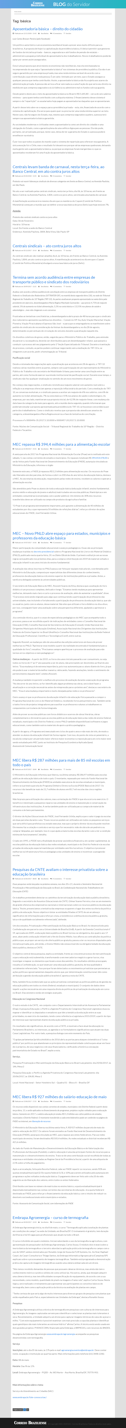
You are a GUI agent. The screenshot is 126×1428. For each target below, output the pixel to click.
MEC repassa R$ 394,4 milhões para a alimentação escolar (61, 444)
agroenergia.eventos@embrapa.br (77, 1350)
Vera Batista (44, 33)
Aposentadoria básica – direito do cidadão (48, 28)
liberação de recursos (41, 1121)
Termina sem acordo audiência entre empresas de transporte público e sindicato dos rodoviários (54, 279)
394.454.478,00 (99, 458)
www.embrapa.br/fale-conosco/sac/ (30, 1397)
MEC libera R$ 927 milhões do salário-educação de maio (60, 1096)
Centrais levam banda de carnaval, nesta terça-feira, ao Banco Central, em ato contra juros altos (58, 169)
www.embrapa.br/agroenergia (61, 1334)
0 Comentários (57, 33)
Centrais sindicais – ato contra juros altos (47, 246)
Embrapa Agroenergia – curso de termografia (50, 1217)
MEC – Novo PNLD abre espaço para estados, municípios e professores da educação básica (61, 535)
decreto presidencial (44, 551)
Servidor (68, 33)
